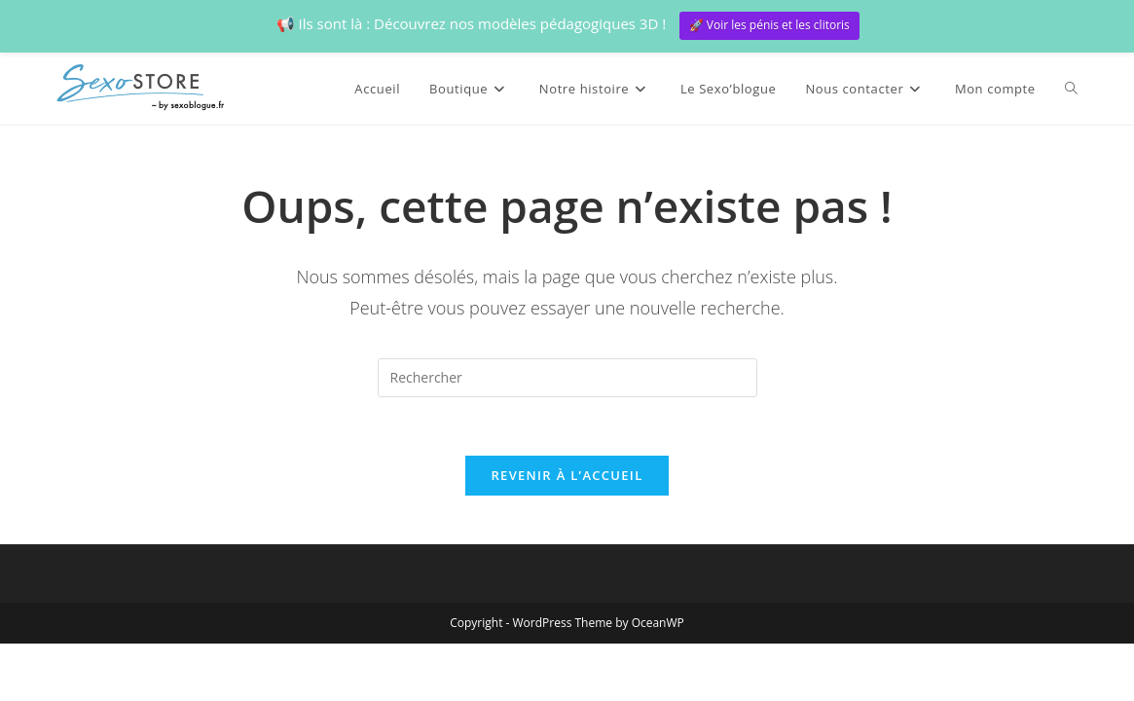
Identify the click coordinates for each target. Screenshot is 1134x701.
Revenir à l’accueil (566, 475)
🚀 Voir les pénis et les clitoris (769, 25)
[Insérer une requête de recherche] (567, 377)
